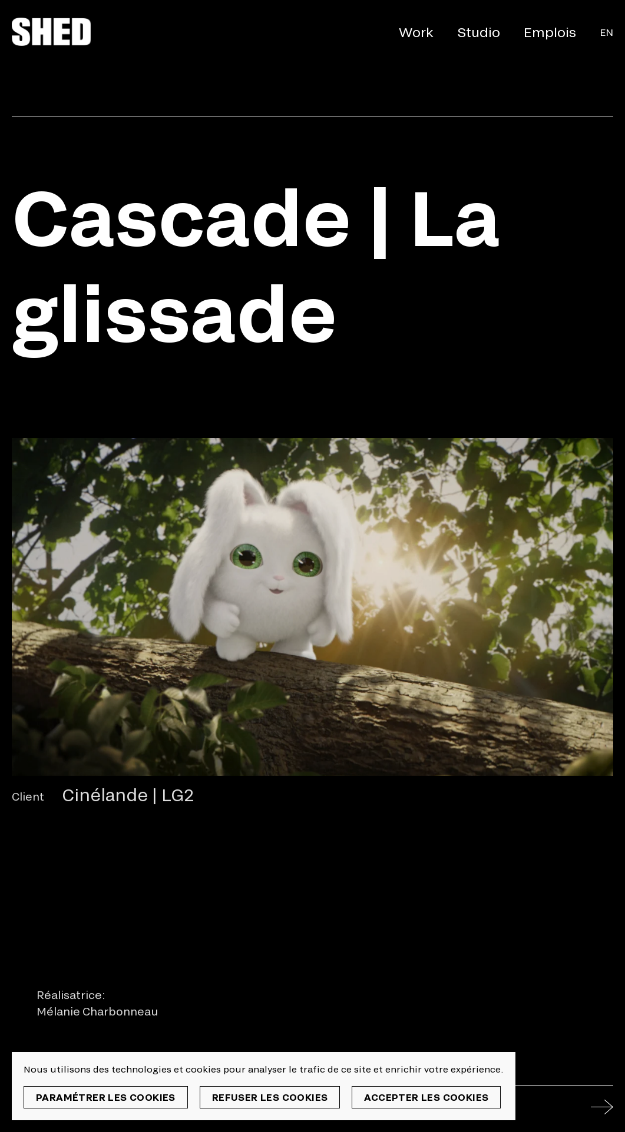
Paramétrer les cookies (106, 1097)
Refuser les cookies (270, 1097)
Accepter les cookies (426, 1097)
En (606, 32)
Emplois (550, 31)
